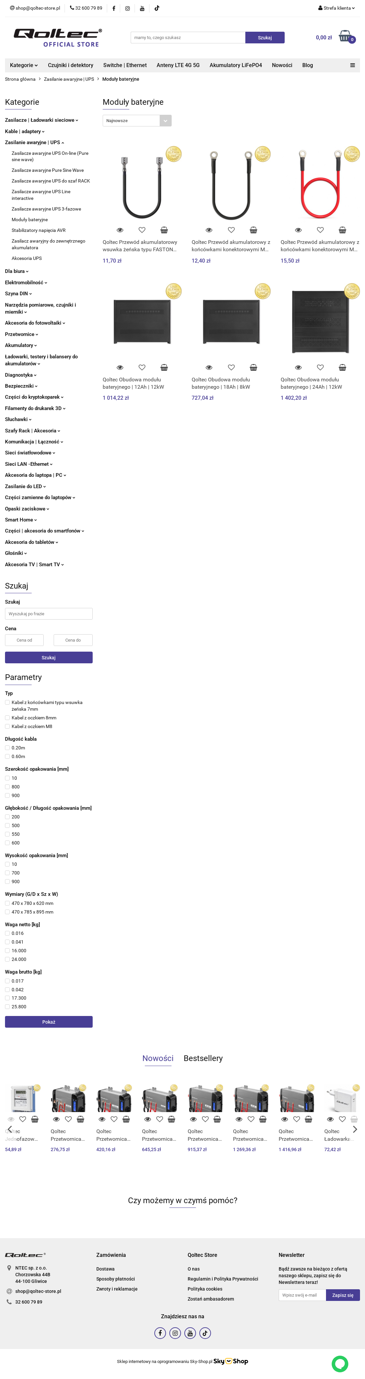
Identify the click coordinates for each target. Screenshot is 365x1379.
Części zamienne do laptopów (40, 497)
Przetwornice (21, 334)
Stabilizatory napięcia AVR (39, 230)
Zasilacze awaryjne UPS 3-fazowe (46, 209)
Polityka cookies (205, 1289)
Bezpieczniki (21, 386)
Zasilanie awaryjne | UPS (34, 142)
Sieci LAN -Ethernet (29, 464)
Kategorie (24, 65)
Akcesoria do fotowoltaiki (35, 323)
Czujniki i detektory (70, 65)
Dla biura (17, 271)
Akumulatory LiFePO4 (236, 65)
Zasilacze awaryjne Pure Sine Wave (48, 170)
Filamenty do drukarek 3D (35, 408)
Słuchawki (18, 419)
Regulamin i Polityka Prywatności (223, 1279)
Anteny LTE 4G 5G (178, 65)
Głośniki (16, 553)
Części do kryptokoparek (34, 397)
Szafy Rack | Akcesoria (32, 431)
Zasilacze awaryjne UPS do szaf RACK (51, 181)
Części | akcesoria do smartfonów (44, 531)
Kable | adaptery (25, 131)
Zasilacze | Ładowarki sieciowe (41, 120)
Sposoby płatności (115, 1279)
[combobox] (137, 120)
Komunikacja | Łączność (34, 442)
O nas (194, 1269)
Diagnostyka (21, 375)
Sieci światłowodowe (30, 453)
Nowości (282, 65)
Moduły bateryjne (30, 219)
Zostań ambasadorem (211, 1299)
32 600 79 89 (28, 1302)
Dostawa (105, 1269)
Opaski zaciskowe (27, 509)
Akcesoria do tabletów (31, 542)
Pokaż (48, 1022)
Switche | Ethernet (125, 65)
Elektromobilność (26, 283)
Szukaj (49, 657)
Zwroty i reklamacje (117, 1289)
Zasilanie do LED (25, 486)
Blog (307, 65)
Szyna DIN (18, 294)
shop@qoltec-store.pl (38, 1291)
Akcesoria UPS (27, 258)
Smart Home (21, 520)
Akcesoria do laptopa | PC (35, 475)
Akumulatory (21, 345)
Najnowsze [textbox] (117, 120)
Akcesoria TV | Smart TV (34, 565)
